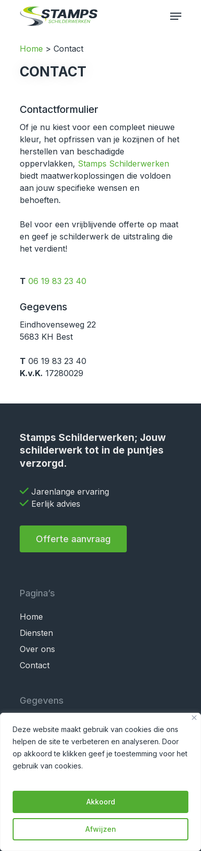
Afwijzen (100, 829)
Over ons (37, 649)
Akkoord (100, 801)
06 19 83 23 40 (57, 281)
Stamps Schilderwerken (123, 163)
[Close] (194, 717)
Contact (34, 665)
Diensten (36, 633)
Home (31, 49)
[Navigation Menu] (175, 16)
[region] (100, 782)
